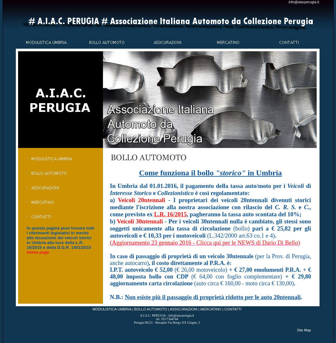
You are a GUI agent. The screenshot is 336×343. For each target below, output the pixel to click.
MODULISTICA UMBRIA (112, 309)
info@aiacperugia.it (304, 2)
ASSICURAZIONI (184, 309)
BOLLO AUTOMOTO (150, 309)
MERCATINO (210, 309)
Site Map (304, 330)
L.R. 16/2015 (170, 214)
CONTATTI (232, 309)
